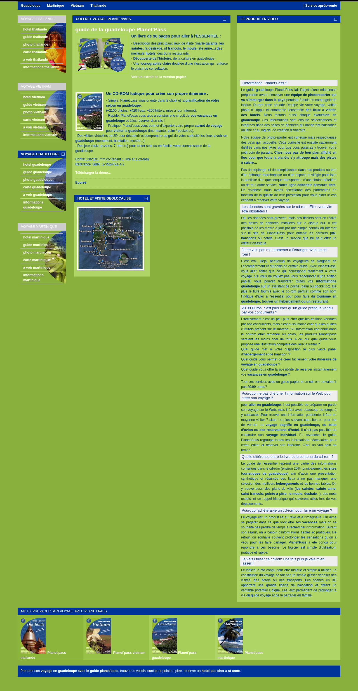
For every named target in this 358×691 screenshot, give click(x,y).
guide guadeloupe (37, 172)
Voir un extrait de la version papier (158, 77)
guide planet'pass (104, 671)
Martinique (55, 6)
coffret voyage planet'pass (103, 19)
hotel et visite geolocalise (104, 198)
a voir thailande (35, 60)
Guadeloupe (30, 6)
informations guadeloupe (33, 204)
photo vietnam (34, 112)
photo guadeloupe (37, 180)
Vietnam (77, 6)
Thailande (98, 6)
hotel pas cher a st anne (221, 671)
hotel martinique (36, 237)
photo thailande (35, 44)
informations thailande (41, 67)
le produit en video (259, 19)
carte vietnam (34, 120)
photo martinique (37, 252)
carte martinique (36, 260)
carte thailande (35, 52)
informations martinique (33, 277)
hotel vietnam (34, 97)
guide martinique (36, 245)
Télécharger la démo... (93, 173)
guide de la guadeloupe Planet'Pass (120, 29)
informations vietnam (40, 135)
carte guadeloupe (37, 187)
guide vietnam (34, 105)
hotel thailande (35, 29)
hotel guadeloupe (37, 165)
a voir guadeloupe (37, 195)
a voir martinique (36, 268)
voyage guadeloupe (40, 154)
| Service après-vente (320, 6)
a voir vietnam (34, 127)
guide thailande (35, 37)
